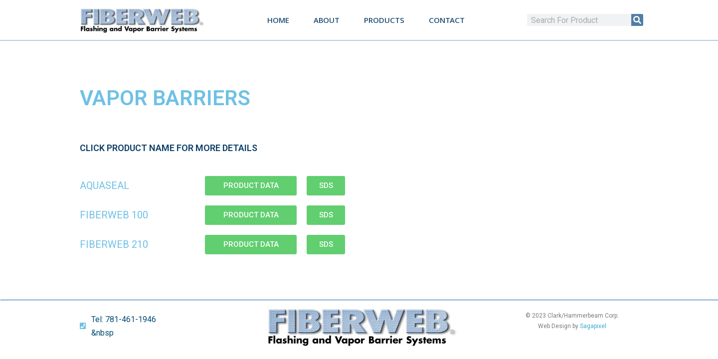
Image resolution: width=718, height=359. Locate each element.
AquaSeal (104, 185)
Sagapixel (593, 326)
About (327, 20)
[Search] (637, 20)
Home (278, 20)
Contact (447, 20)
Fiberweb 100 (114, 215)
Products (384, 20)
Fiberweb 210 (114, 244)
